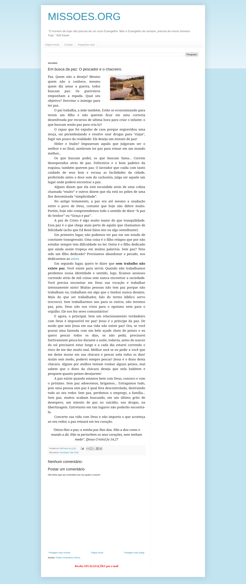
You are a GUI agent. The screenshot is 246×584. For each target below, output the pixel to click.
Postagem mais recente (59, 552)
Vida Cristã (74, 452)
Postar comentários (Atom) (68, 557)
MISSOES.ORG (84, 16)
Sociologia (64, 452)
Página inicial (52, 44)
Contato (68, 44)
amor (75, 258)
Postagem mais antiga (134, 552)
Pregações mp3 (86, 44)
